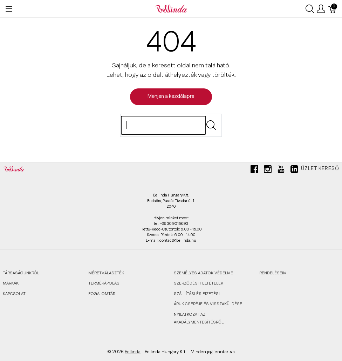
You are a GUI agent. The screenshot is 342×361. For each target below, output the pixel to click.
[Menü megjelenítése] (9, 9)
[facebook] (254, 172)
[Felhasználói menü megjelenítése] (321, 9)
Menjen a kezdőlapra (171, 96)
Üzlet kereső (320, 168)
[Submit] (211, 125)
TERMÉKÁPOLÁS (103, 283)
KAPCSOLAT (14, 294)
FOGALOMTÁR (101, 294)
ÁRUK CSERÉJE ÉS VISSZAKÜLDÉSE (208, 304)
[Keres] (163, 125)
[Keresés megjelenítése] (310, 9)
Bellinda (133, 352)
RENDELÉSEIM (273, 273)
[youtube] (281, 172)
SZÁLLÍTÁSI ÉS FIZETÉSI (197, 294)
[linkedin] (294, 172)
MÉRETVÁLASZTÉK (106, 273)
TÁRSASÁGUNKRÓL (21, 273)
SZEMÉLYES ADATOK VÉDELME (203, 273)
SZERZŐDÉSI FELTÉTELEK (198, 283)
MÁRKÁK (11, 283)
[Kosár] (332, 9)
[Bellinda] (171, 8)
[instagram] (267, 172)
